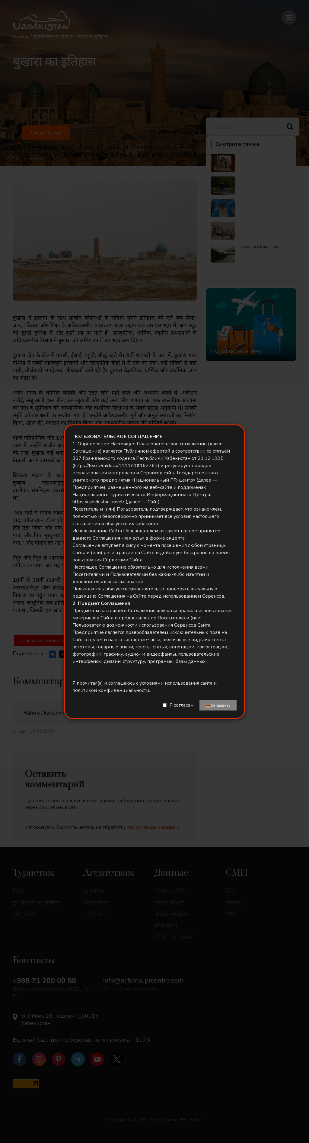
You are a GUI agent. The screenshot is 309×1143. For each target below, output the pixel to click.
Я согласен (181, 705)
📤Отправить (218, 705)
